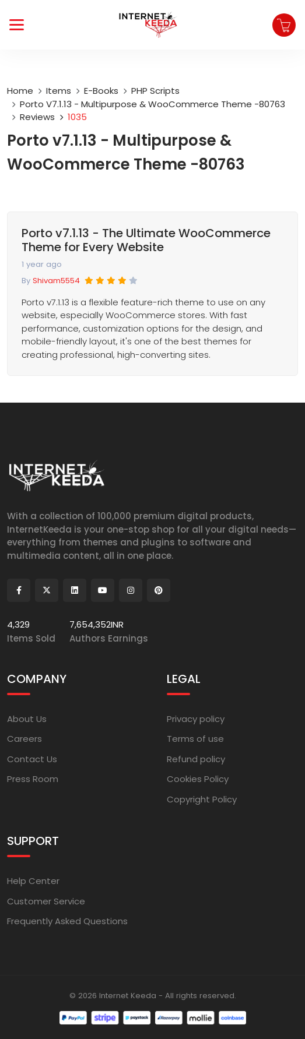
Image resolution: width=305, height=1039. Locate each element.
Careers (24, 738)
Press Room (32, 779)
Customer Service (46, 901)
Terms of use (195, 738)
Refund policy (196, 759)
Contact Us (32, 759)
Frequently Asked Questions (67, 921)
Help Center (33, 881)
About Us (27, 719)
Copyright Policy (202, 799)
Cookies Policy (198, 779)
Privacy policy (196, 719)
